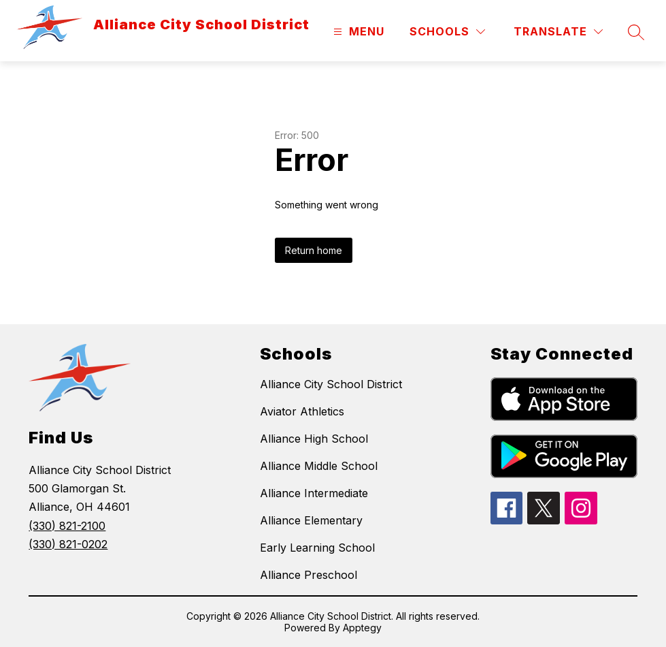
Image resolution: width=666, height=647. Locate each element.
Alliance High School (314, 438)
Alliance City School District (331, 384)
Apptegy (362, 627)
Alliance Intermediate (314, 493)
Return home (313, 250)
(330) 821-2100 (67, 526)
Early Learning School (317, 547)
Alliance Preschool (308, 575)
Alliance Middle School (319, 466)
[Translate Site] (558, 31)
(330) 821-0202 (68, 544)
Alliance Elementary (311, 520)
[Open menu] (357, 31)
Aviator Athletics (302, 411)
